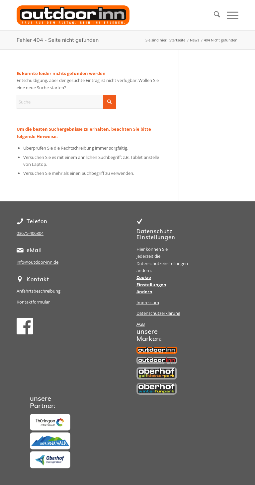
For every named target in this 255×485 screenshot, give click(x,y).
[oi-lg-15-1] (73, 20)
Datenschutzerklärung (158, 313)
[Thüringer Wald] (50, 441)
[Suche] (213, 15)
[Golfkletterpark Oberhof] (156, 373)
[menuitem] (213, 15)
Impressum (147, 303)
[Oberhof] (50, 459)
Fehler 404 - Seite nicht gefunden (58, 39)
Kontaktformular (33, 302)
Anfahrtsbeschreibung (38, 291)
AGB (140, 324)
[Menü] (229, 15)
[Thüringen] (50, 422)
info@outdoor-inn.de (37, 262)
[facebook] (25, 326)
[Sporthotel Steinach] (156, 360)
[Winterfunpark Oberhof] (156, 389)
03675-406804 (30, 233)
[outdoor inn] (156, 350)
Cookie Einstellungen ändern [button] (151, 284)
